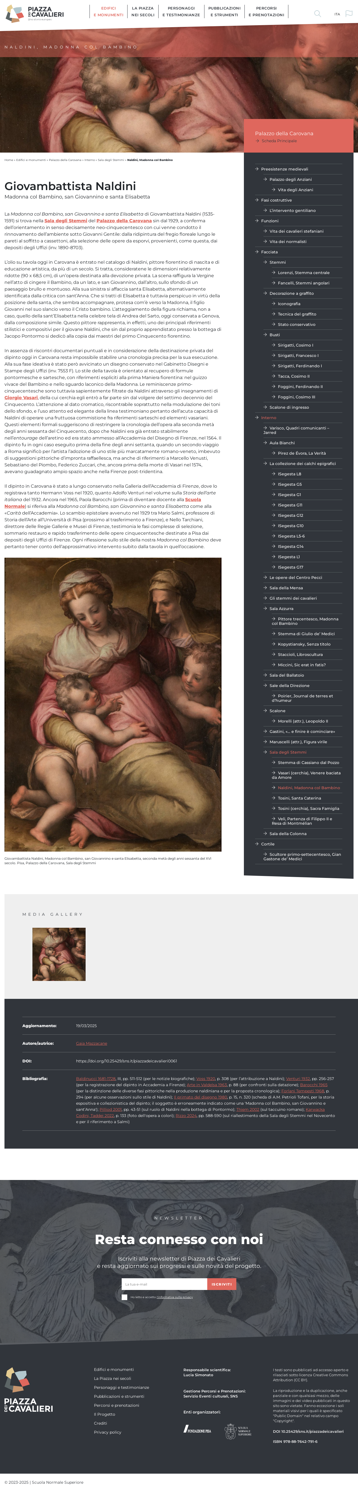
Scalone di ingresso (289, 407)
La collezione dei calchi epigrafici (303, 463)
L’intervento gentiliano (293, 210)
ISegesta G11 (290, 505)
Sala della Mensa (286, 587)
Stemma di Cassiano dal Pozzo (308, 762)
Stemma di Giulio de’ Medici (306, 633)
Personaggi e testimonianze (181, 11)
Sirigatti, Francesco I (298, 355)
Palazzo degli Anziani (291, 179)
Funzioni (270, 220)
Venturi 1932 (298, 1078)
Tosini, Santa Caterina (299, 798)
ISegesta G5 (290, 484)
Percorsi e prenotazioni (266, 11)
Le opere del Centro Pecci (296, 577)
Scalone (278, 710)
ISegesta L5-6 (291, 536)
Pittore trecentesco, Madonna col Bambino (305, 621)
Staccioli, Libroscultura (300, 654)
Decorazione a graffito (292, 293)
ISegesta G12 (290, 515)
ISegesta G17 (290, 567)
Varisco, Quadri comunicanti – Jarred (296, 430)
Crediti (100, 1423)
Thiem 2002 (247, 1109)
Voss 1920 (205, 1078)
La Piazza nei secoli (142, 11)
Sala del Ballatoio (287, 675)
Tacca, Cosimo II (294, 376)
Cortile (268, 844)
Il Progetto (104, 1414)
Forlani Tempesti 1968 (302, 1090)
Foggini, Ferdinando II (300, 386)
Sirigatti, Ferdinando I (300, 365)
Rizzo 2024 (186, 1115)
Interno (89, 160)
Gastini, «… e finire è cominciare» (302, 731)
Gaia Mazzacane (91, 1043)
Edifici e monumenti (109, 11)
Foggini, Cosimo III (296, 396)
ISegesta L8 (289, 473)
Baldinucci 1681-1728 (96, 1078)
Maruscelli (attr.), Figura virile (298, 741)
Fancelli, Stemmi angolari (303, 283)
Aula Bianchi (282, 442)
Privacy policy (107, 1432)
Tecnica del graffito (297, 314)
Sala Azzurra (281, 608)
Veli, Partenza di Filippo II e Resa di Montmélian (302, 821)
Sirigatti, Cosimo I (295, 345)
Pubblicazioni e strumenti (224, 11)
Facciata (269, 251)
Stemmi (278, 262)
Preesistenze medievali (284, 169)
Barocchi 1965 (314, 1084)
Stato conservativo (296, 324)
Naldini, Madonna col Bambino (309, 787)
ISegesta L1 (289, 556)
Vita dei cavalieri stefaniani (297, 231)
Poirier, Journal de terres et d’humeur (302, 698)
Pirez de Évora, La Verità (302, 453)
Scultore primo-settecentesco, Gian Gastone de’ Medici (302, 856)
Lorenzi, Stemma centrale (304, 272)
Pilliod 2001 (111, 1109)
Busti (275, 334)
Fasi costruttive (276, 200)
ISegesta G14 (290, 546)
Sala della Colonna (288, 833)
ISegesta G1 (289, 494)
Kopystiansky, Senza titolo (304, 644)
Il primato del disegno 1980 (200, 1097)
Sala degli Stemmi (111, 160)
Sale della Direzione (290, 685)
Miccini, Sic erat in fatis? (302, 664)
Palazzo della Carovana (65, 160)
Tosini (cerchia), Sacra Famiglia (308, 808)
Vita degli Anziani (295, 189)
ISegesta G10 (290, 525)
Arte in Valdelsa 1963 (207, 1084)
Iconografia (289, 303)
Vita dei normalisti (288, 241)
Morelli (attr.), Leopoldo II (303, 721)
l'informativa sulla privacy (175, 1297)
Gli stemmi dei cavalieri (293, 598)
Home (8, 160)
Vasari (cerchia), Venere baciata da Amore (306, 775)
